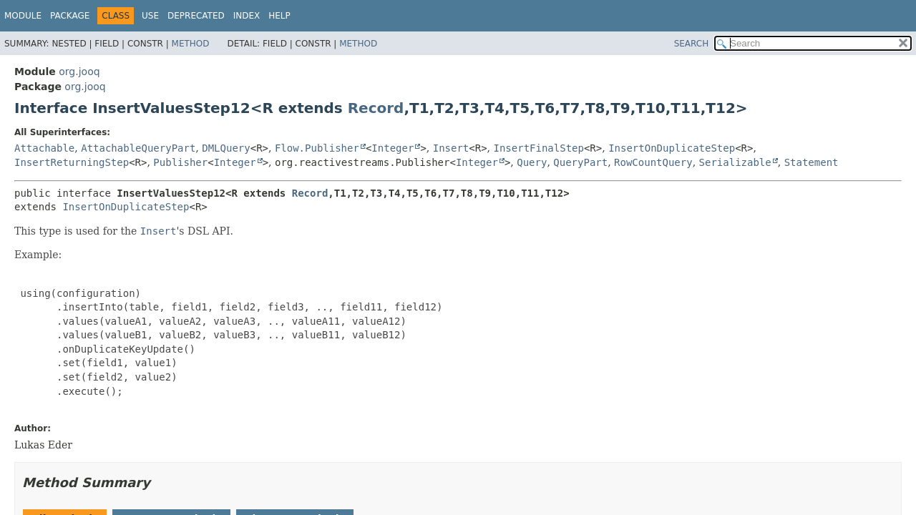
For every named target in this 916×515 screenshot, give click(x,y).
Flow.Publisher (317, 148)
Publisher (180, 162)
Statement (811, 162)
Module (23, 16)
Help (279, 16)
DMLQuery (226, 148)
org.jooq (79, 71)
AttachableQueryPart (138, 148)
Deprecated (196, 16)
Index (246, 16)
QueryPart (580, 162)
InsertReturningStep (71, 162)
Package (69, 16)
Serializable (735, 162)
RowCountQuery (653, 162)
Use (150, 16)
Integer (392, 148)
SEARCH (691, 44)
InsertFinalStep (539, 148)
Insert (451, 148)
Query (532, 162)
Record (376, 108)
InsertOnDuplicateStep (671, 148)
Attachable (44, 148)
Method (191, 44)
